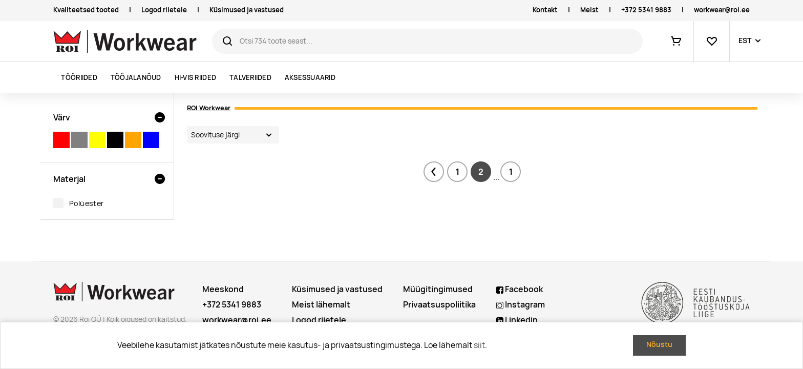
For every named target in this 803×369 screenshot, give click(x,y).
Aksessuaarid (310, 77)
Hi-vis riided (195, 77)
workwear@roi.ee (722, 10)
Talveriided (250, 77)
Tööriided (79, 77)
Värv (61, 117)
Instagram (520, 304)
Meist (589, 10)
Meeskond (223, 289)
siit (479, 345)
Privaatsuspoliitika (439, 304)
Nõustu (659, 344)
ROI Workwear (208, 108)
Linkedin (517, 320)
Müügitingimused (438, 289)
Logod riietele (164, 10)
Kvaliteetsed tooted (86, 10)
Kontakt (545, 10)
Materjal (69, 178)
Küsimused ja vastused (246, 10)
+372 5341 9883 (646, 10)
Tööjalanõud (136, 77)
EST (745, 40)
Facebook (519, 289)
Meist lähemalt (321, 304)
